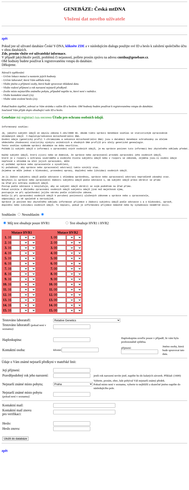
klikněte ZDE (75, 46)
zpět (5, 38)
